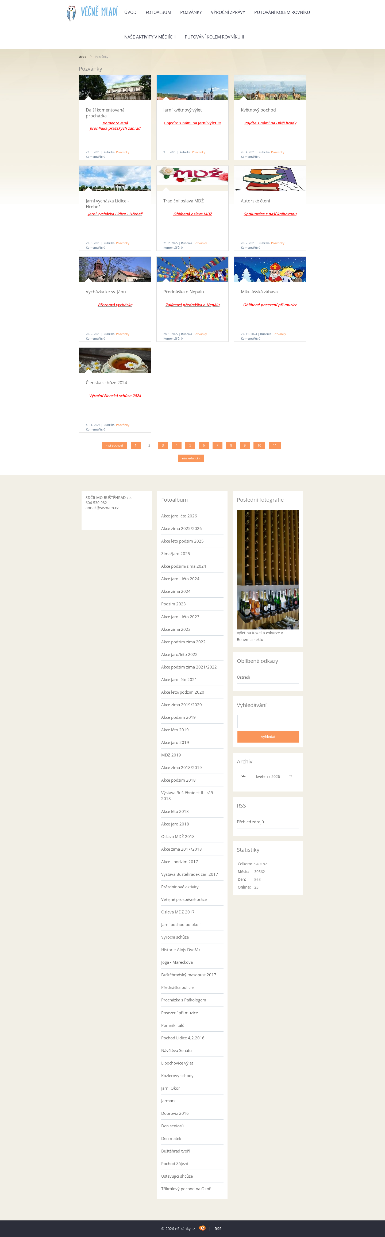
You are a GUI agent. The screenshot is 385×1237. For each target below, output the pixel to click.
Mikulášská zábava (259, 292)
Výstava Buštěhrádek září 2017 (189, 874)
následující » (191, 458)
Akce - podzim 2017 (179, 861)
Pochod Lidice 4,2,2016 (183, 1037)
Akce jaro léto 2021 (179, 679)
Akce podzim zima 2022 (183, 641)
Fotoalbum (158, 12)
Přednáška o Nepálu (183, 292)
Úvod (130, 12)
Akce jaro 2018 (175, 824)
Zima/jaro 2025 (175, 553)
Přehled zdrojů (250, 821)
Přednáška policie (177, 987)
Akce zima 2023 (176, 629)
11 (275, 445)
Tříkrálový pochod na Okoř (186, 1188)
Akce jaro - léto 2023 (180, 616)
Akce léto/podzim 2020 (182, 692)
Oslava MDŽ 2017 (178, 912)
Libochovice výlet (177, 1063)
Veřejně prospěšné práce (184, 899)
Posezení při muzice (179, 1012)
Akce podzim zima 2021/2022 (189, 667)
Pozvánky (191, 12)
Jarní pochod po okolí (181, 924)
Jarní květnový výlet (182, 110)
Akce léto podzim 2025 (182, 541)
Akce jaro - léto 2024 (180, 578)
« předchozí (114, 445)
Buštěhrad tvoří (175, 1151)
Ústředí (243, 677)
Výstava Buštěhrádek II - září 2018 (187, 795)
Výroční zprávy (228, 12)
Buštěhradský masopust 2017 (188, 974)
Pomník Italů (172, 1025)
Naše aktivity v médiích (150, 37)
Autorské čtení (255, 201)
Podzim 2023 (173, 603)
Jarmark (168, 1100)
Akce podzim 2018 (178, 780)
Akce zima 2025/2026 (181, 528)
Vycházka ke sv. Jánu (106, 292)
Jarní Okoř (170, 1088)
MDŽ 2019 (171, 755)
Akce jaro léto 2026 (179, 515)
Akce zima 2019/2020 (181, 704)
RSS (218, 1228)
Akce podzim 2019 (178, 717)
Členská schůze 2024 (106, 383)
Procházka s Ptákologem (183, 999)
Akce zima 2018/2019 (181, 767)
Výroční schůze (175, 937)
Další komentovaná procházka (105, 113)
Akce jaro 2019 (175, 742)
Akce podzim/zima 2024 (183, 566)
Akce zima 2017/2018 (181, 849)
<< (244, 776)
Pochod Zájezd (174, 1163)
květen (262, 776)
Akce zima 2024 (176, 591)
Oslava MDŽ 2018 (178, 836)
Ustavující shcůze (177, 1176)
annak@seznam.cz (102, 507)
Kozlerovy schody (177, 1075)
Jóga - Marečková (177, 962)
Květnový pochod (258, 110)
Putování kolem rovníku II (214, 37)
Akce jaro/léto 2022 (179, 654)
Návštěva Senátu (176, 1050)
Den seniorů (172, 1125)
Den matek (171, 1138)
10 (259, 445)
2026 (275, 776)
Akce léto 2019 (175, 729)
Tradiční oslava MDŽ (183, 201)
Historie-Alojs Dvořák (181, 949)
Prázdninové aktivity (180, 886)
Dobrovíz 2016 (175, 1113)
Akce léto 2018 (175, 811)
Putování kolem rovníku (282, 12)
